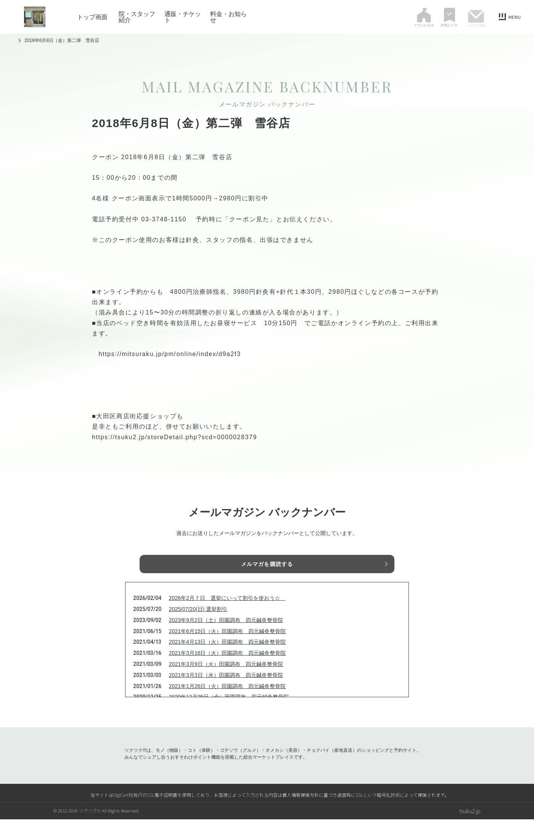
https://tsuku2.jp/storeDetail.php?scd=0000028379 (174, 437)
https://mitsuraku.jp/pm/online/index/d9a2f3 (170, 354)
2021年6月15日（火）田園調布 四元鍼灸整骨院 (227, 642)
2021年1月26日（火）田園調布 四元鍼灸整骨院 (227, 697)
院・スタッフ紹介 (137, 17)
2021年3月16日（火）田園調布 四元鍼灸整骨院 (227, 664)
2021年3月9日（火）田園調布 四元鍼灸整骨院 (226, 675)
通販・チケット (182, 17)
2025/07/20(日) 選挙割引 (198, 620)
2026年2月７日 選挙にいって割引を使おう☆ (227, 609)
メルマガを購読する (267, 565)
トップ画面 (92, 17)
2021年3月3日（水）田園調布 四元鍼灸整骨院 (226, 686)
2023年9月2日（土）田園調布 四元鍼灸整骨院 (226, 631)
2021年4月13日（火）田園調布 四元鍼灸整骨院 (227, 652)
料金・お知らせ (228, 17)
